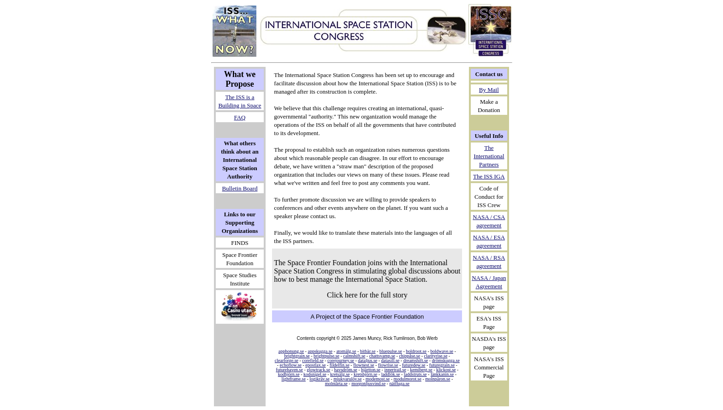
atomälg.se (346, 351)
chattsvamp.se (382, 355)
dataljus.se (367, 360)
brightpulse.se (326, 355)
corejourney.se (340, 360)
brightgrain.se (296, 355)
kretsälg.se (340, 374)
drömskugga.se (446, 360)
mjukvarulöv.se (347, 378)
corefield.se (312, 360)
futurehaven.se (289, 369)
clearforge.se (286, 360)
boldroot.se (416, 351)
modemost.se (378, 378)
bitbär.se (368, 351)
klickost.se (446, 369)
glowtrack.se (318, 369)
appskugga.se (320, 351)
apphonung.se (291, 351)
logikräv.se (319, 378)
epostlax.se (315, 365)
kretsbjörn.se (365, 374)
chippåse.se (409, 355)
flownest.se (363, 365)
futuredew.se (414, 365)
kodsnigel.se (314, 374)
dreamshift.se (415, 360)
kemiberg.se (421, 369)
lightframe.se (293, 378)
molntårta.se (336, 383)
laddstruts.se (415, 374)
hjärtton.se (370, 369)
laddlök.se (390, 374)
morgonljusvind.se (368, 383)
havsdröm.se (345, 369)
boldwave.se (441, 351)
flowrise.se (388, 365)
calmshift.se (354, 355)
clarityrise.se (436, 355)
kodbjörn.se (289, 374)
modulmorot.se (407, 378)
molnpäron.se (437, 378)
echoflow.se (291, 365)
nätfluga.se (399, 383)
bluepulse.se (390, 351)
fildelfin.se (340, 365)
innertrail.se (395, 369)
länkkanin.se (442, 374)
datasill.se (390, 360)
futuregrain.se (442, 365)
